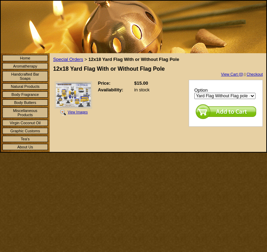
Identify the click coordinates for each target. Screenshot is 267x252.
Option (201, 90)
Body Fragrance (25, 94)
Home (25, 58)
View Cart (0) (232, 74)
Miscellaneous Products (25, 112)
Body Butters (25, 102)
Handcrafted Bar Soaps (25, 76)
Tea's (25, 139)
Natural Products (25, 86)
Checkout (255, 74)
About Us (25, 147)
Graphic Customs (25, 131)
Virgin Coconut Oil (25, 123)
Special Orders (68, 59)
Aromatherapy (25, 66)
